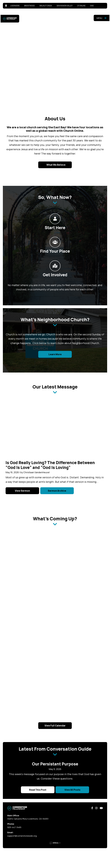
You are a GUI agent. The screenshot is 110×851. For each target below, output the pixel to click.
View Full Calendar (55, 725)
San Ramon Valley (65, 5)
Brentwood (29, 5)
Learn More (55, 354)
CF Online (81, 5)
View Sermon (22, 490)
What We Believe (55, 164)
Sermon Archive (57, 490)
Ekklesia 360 (55, 842)
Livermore (15, 5)
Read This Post (37, 789)
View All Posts (72, 789)
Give (92, 5)
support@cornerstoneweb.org (22, 835)
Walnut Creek (45, 5)
